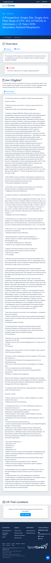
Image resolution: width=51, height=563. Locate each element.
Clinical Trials (10, 13)
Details (17, 49)
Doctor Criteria (9, 91)
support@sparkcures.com (44, 533)
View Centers (25, 515)
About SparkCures (30, 530)
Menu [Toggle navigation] (46, 6)
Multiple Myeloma (6, 530)
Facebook (41, 536)
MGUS (3, 537)
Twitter (40, 538)
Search (44, 1)
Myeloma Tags (17, 538)
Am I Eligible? (8, 37)
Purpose (7, 49)
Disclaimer (18, 543)
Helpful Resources (30, 533)
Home (3, 13)
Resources (17, 37)
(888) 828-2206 (8, 2)
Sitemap (23, 543)
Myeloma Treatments (19, 535)
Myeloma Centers (18, 533)
